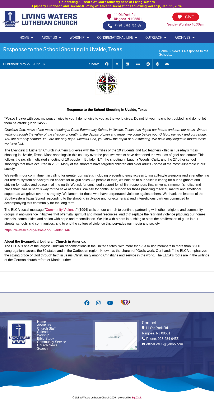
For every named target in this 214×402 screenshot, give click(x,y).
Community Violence (61, 209)
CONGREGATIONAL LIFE (117, 38)
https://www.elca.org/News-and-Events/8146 (37, 230)
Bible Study (45, 338)
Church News (47, 345)
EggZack (136, 397)
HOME (26, 38)
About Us (44, 325)
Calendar (44, 332)
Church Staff (46, 328)
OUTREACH (155, 38)
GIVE (186, 16)
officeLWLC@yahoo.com (164, 344)
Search (42, 348)
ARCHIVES (185, 38)
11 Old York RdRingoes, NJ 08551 (128, 17)
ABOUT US (51, 38)
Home (163, 51)
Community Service (51, 342)
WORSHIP (79, 38)
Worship (43, 335)
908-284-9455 (124, 25)
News (176, 51)
